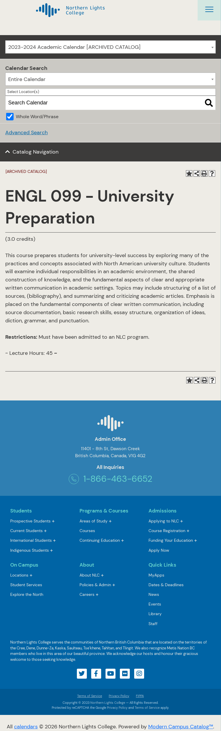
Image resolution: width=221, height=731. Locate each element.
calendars (26, 726)
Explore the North (26, 594)
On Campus (24, 565)
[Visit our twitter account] (82, 674)
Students (21, 511)
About (87, 565)
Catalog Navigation (35, 151)
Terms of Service (89, 696)
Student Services (26, 584)
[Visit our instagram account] (139, 674)
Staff (153, 623)
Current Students (26, 530)
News (154, 594)
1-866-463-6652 (110, 479)
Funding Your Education (171, 540)
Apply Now (159, 550)
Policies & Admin (95, 584)
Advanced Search (26, 132)
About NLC (90, 575)
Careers (87, 594)
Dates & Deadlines (166, 584)
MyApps (156, 575)
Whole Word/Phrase (37, 116)
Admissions (163, 511)
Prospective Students (30, 521)
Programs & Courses (104, 511)
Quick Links (162, 565)
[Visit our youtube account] (110, 674)
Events (155, 604)
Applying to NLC (164, 521)
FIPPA (138, 696)
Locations (19, 575)
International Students (31, 540)
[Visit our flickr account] (125, 674)
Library (155, 613)
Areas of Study (94, 521)
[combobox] (110, 47)
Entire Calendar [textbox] (27, 79)
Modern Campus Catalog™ (180, 726)
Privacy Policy (119, 696)
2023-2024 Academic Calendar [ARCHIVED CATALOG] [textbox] (74, 47)
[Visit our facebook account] (96, 674)
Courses (87, 531)
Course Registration (167, 530)
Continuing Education (100, 540)
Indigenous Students (29, 550)
